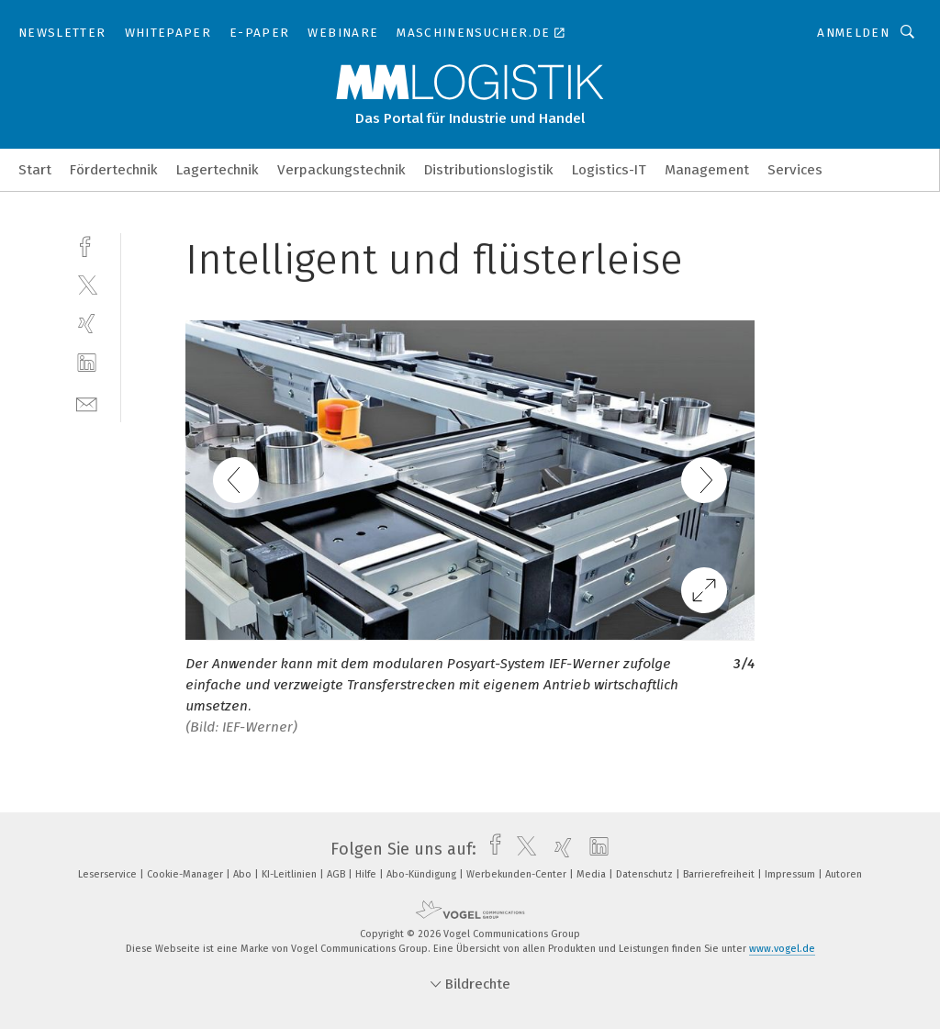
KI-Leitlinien (290, 874)
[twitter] (86, 284)
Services (794, 170)
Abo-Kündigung (422, 874)
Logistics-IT (609, 170)
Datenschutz (646, 874)
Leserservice (109, 874)
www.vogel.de (782, 949)
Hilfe (367, 874)
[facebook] (86, 244)
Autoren (843, 874)
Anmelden (853, 32)
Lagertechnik (217, 170)
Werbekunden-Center (517, 874)
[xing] (86, 323)
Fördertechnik (114, 170)
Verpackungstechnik (341, 170)
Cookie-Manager (186, 874)
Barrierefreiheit (720, 874)
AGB (337, 874)
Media (592, 874)
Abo (243, 874)
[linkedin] (86, 363)
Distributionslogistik (489, 170)
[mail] (86, 402)
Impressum (791, 874)
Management (707, 170)
